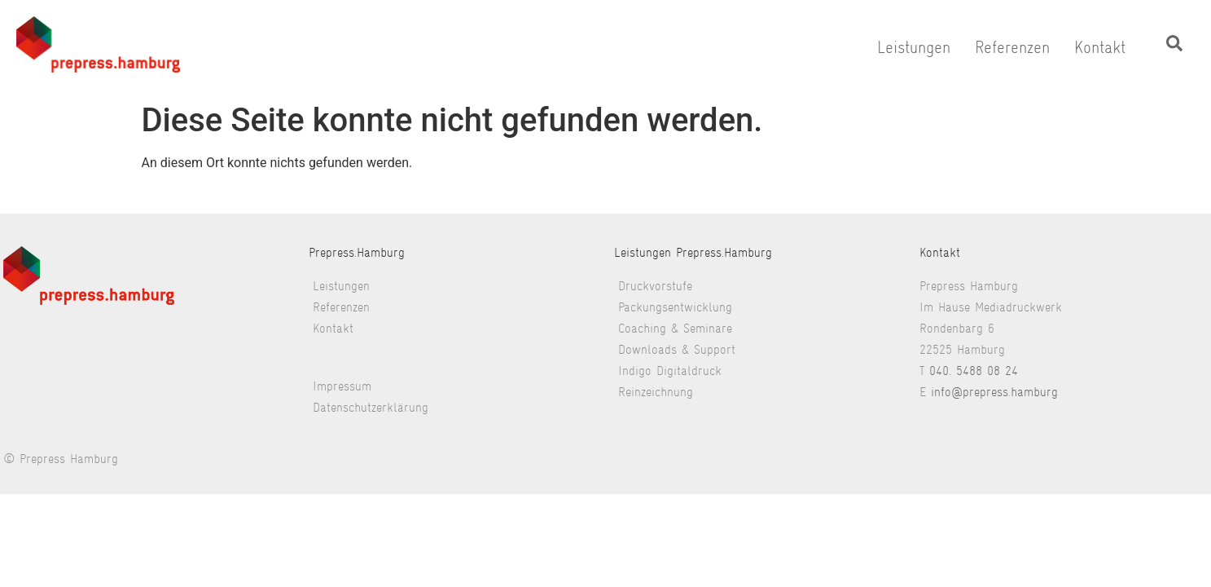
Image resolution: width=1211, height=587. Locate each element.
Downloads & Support (676, 349)
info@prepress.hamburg (994, 391)
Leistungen (913, 47)
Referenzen (1012, 47)
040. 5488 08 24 (973, 370)
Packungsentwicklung (675, 307)
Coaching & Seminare (675, 328)
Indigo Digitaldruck (670, 370)
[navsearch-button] (1174, 47)
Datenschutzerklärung (370, 407)
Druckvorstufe (655, 286)
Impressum (342, 386)
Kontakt (1099, 47)
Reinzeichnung (655, 391)
